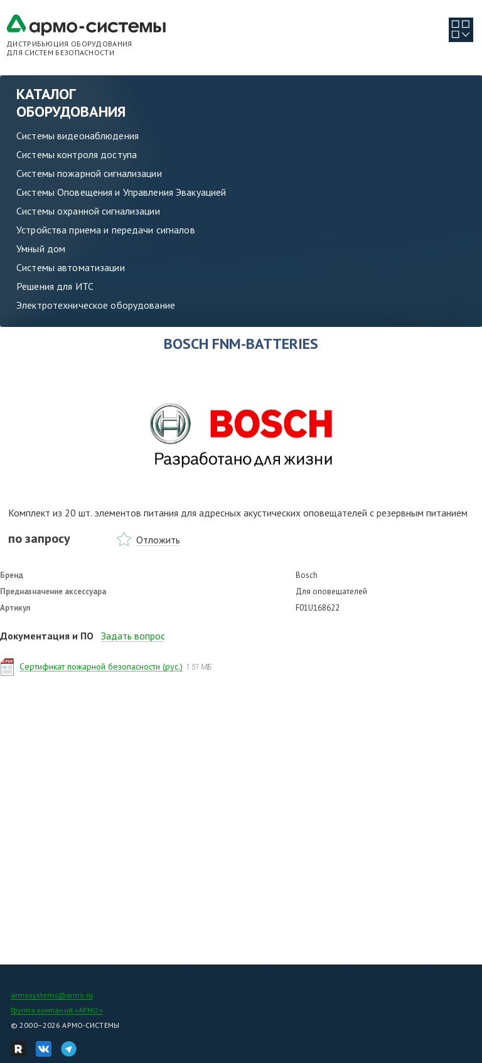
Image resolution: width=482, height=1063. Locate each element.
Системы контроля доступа (76, 154)
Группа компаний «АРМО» (57, 1010)
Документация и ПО (47, 635)
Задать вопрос (133, 635)
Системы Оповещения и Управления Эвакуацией (121, 192)
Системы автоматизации (70, 267)
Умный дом (40, 248)
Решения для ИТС (55, 286)
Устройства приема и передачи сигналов (105, 229)
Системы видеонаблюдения (77, 135)
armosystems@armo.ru (52, 995)
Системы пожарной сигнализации (89, 173)
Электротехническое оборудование (95, 305)
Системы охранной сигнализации (88, 211)
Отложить (158, 539)
